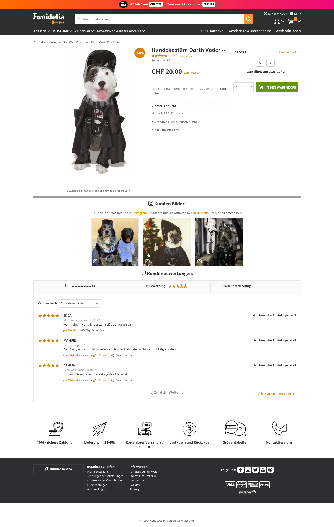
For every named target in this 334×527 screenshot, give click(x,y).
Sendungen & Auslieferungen (105, 476)
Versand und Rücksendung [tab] (176, 122)
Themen (40, 31)
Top (202, 31)
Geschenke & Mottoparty (119, 31)
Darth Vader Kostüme (105, 42)
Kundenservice (58, 469)
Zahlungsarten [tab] (167, 130)
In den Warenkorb (280, 87)
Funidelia (39, 42)
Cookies (135, 485)
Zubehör (82, 31)
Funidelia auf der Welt (143, 472)
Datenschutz (137, 480)
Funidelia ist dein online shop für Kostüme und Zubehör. (48, 18)
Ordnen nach (47, 303)
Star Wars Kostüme (75, 42)
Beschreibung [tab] (165, 106)
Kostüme (61, 31)
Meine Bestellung (98, 472)
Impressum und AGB (143, 476)
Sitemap (135, 489)
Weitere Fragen (96, 489)
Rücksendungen (97, 485)
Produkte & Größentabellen (104, 480)
